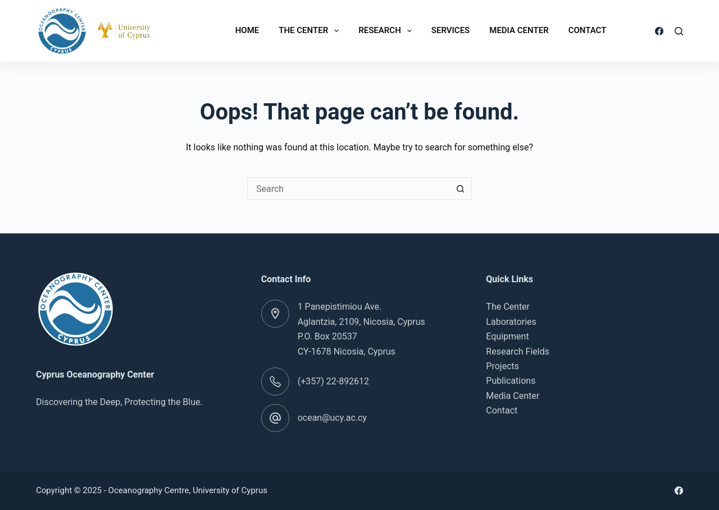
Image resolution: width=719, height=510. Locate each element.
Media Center (518, 30)
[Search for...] (348, 188)
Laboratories (511, 321)
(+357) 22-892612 (333, 381)
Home (247, 30)
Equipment (507, 336)
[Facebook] (659, 31)
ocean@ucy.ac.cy (332, 417)
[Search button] (460, 188)
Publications (510, 380)
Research (387, 31)
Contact (587, 30)
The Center (311, 31)
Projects (502, 366)
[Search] (679, 31)
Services (450, 30)
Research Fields (517, 351)
